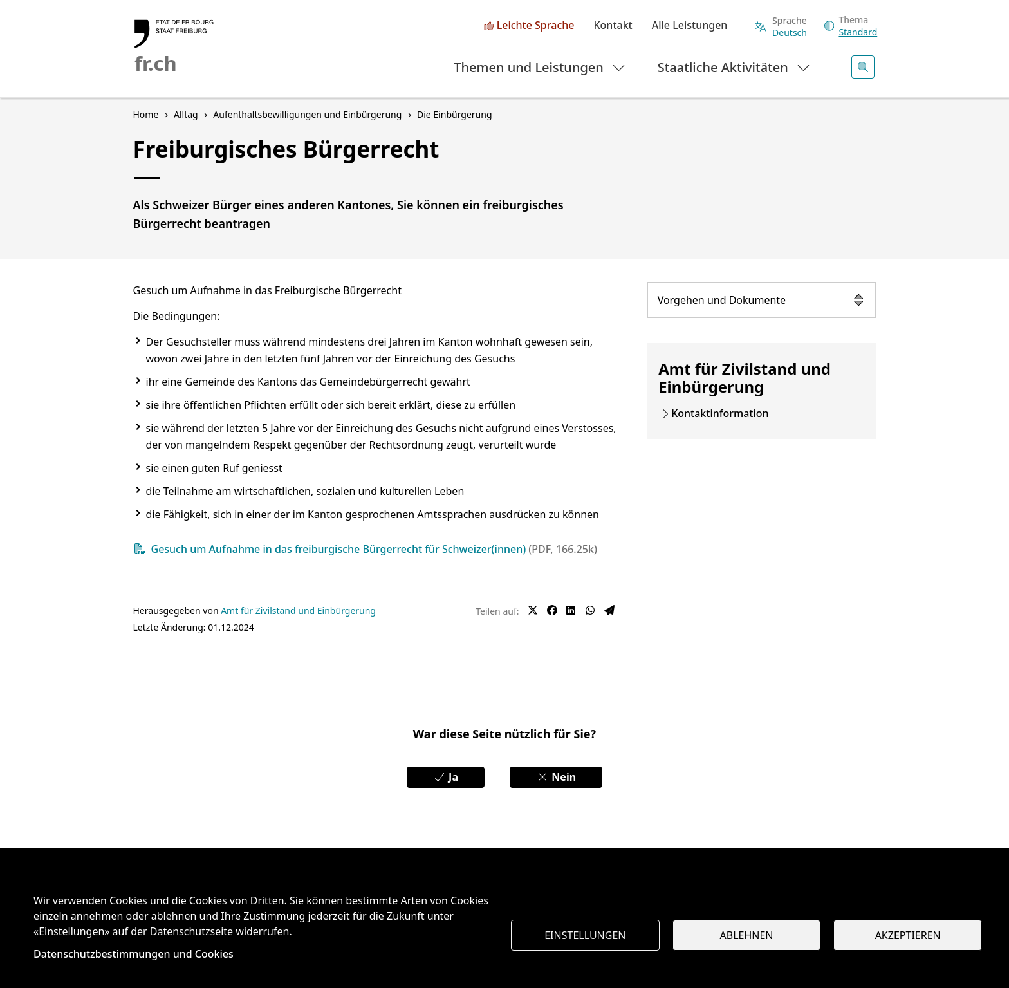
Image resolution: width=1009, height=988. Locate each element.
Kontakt (612, 25)
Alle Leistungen (690, 25)
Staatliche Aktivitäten (734, 66)
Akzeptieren (908, 935)
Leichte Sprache (536, 25)
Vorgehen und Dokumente (762, 300)
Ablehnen (746, 935)
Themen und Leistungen (540, 66)
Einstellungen (584, 935)
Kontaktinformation (719, 413)
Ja (445, 777)
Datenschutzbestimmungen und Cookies (133, 954)
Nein (556, 777)
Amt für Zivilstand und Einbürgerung (298, 610)
